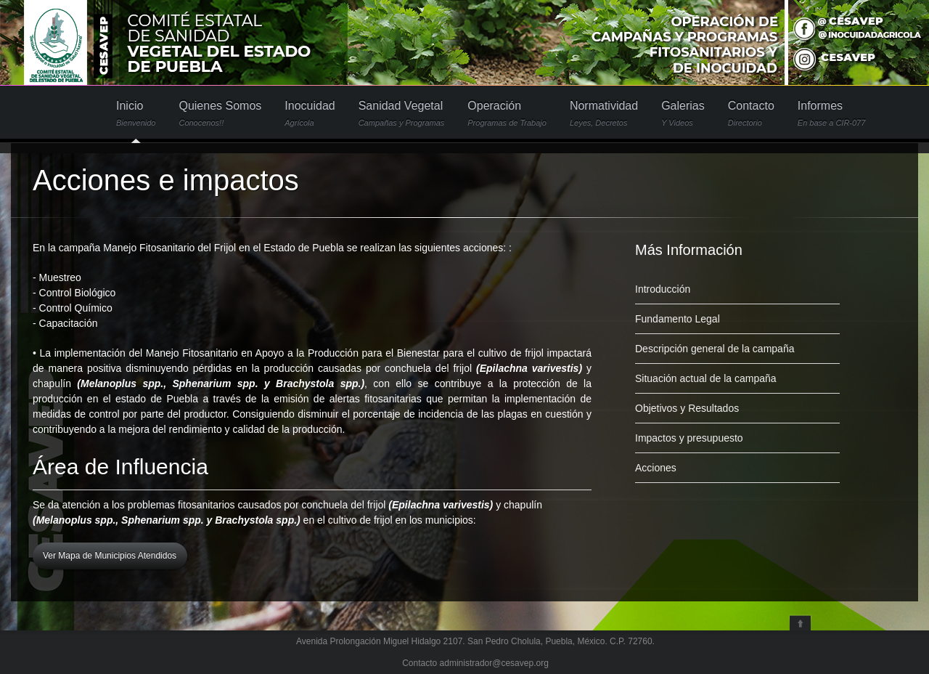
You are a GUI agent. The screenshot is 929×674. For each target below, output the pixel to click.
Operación (507, 113)
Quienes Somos (220, 113)
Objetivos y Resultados (687, 408)
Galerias (683, 113)
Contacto (751, 113)
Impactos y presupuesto (689, 438)
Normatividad (604, 113)
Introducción (662, 289)
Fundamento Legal (677, 319)
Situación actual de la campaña (706, 378)
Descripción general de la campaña (714, 348)
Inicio (135, 113)
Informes (832, 113)
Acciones (655, 468)
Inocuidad (310, 113)
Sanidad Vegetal (402, 113)
